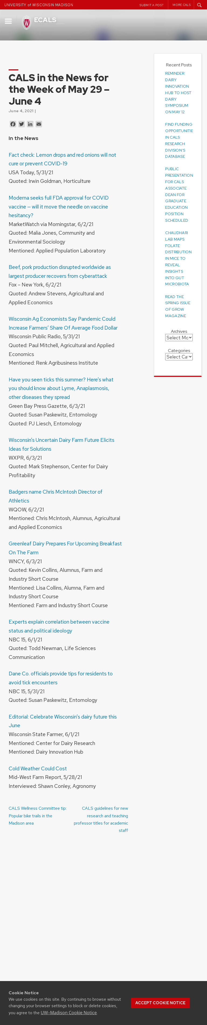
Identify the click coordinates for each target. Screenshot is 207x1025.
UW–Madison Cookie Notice (69, 1013)
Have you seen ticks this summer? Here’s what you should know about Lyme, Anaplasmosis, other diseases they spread (61, 388)
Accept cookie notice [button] (160, 1003)
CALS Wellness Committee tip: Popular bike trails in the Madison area (38, 815)
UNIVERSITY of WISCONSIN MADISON (38, 5)
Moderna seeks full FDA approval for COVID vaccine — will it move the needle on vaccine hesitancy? (59, 206)
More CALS (181, 5)
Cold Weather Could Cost (38, 768)
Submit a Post (152, 5)
